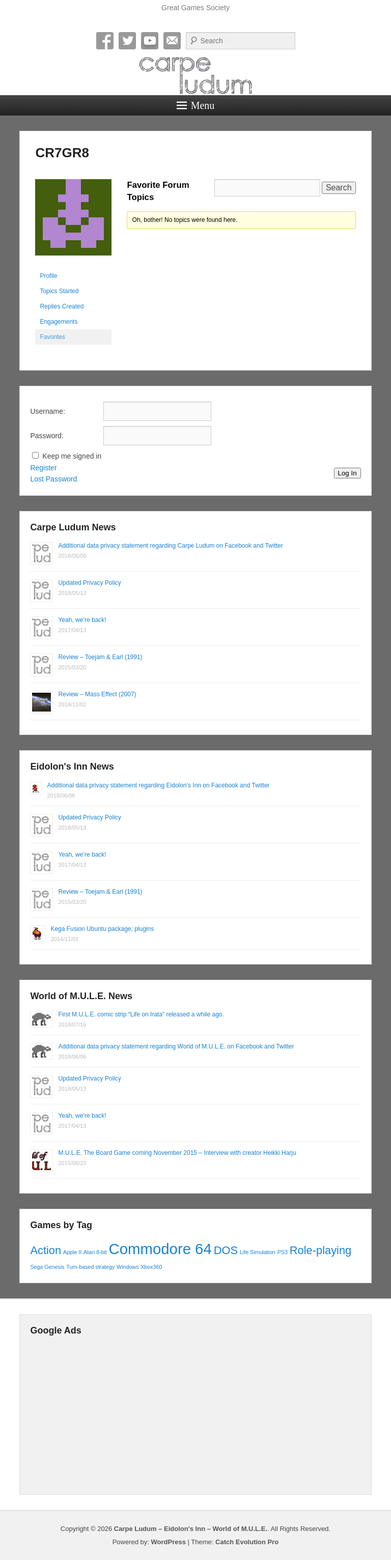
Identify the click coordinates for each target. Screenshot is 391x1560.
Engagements (58, 321)
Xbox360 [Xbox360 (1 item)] (151, 1267)
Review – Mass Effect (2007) (97, 694)
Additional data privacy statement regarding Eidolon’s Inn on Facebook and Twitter (158, 785)
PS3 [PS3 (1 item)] (282, 1252)
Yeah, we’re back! (82, 619)
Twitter (127, 40)
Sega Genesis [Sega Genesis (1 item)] (47, 1267)
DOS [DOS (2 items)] (226, 1250)
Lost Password (53, 479)
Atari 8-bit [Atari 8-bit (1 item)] (95, 1252)
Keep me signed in (71, 456)
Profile (48, 275)
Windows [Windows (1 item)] (127, 1267)
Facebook (105, 40)
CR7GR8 (62, 152)
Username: (47, 411)
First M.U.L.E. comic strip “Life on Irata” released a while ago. (141, 1014)
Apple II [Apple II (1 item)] (72, 1252)
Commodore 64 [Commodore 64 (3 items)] (160, 1248)
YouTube (149, 40)
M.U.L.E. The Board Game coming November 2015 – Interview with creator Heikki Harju (177, 1152)
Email (172, 40)
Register (43, 468)
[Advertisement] (195, 1413)
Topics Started (59, 291)
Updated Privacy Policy (89, 582)
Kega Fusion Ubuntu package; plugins (102, 928)
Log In (347, 473)
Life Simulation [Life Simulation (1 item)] (257, 1252)
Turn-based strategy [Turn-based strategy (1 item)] (90, 1267)
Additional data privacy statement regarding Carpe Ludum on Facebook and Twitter (170, 545)
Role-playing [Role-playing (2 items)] (321, 1250)
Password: (46, 436)
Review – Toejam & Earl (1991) (100, 657)
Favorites (52, 337)
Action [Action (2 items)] (45, 1250)
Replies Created (61, 306)
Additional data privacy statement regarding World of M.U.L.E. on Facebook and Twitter (176, 1046)
